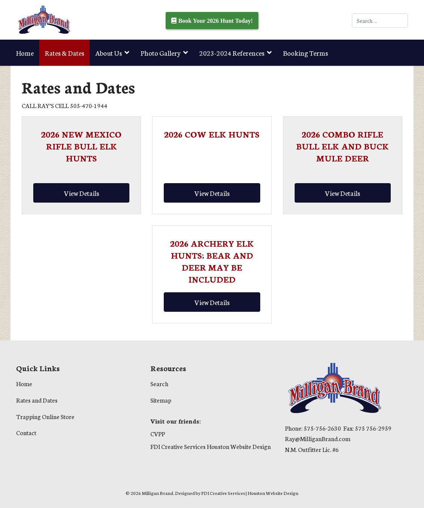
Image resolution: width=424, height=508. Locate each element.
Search (159, 383)
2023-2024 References (231, 53)
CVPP (157, 433)
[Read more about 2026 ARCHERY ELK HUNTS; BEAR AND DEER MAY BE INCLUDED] (212, 261)
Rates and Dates (37, 399)
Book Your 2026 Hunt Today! (215, 21)
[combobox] (380, 20)
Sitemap (160, 399)
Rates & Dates (64, 53)
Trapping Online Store (48, 79)
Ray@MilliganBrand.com (317, 438)
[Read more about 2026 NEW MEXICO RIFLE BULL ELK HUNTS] (81, 146)
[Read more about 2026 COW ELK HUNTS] (211, 134)
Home (25, 53)
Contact (26, 432)
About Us (108, 53)
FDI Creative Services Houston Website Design (210, 446)
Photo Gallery (161, 53)
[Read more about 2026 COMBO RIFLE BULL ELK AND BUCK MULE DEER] (342, 146)
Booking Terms (305, 53)
